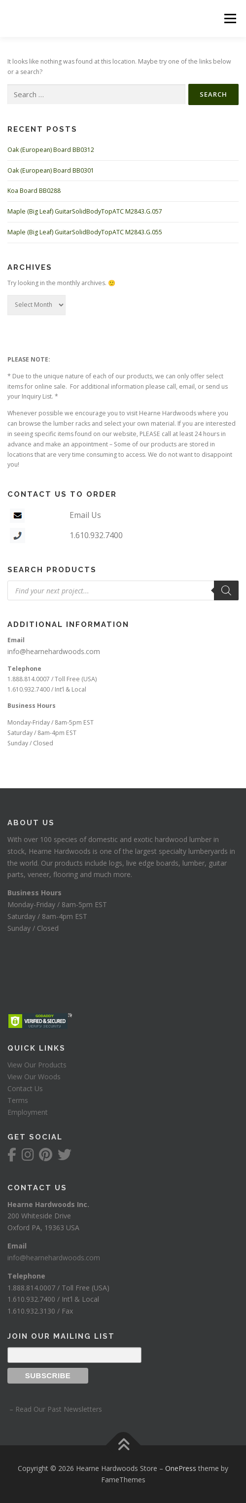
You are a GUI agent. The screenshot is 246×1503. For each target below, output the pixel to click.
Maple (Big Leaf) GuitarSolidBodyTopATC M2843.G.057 (84, 211)
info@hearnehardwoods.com (53, 651)
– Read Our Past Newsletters (54, 1409)
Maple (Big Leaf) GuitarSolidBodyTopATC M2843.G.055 (84, 232)
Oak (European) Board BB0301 (50, 170)
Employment (27, 1112)
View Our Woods (34, 1076)
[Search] (226, 590)
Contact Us (25, 1088)
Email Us (85, 515)
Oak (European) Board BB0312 (50, 150)
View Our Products (37, 1064)
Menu (229, 18)
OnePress (180, 1468)
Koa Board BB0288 (34, 190)
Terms (17, 1100)
